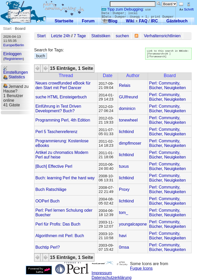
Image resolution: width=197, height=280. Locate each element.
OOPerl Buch (47, 201)
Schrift (186, 9)
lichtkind (126, 131)
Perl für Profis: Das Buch (57, 224)
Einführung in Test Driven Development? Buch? (58, 108)
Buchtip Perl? (47, 247)
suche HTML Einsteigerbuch (61, 97)
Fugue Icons (141, 268)
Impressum (102, 273)
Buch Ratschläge (50, 189)
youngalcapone (133, 224)
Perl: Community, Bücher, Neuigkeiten (167, 85)
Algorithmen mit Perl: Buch (59, 236)
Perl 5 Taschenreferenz (56, 131)
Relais (124, 85)
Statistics (14, 77)
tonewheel (128, 120)
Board (20, 28)
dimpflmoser (130, 143)
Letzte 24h (60, 36)
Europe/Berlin (13, 45)
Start (7, 28)
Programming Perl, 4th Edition (62, 120)
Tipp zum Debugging (122, 9)
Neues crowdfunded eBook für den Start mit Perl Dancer (63, 85)
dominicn (127, 108)
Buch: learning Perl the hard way (65, 178)
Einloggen (12, 54)
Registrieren (13, 59)
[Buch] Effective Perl (53, 166)
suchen (122, 36)
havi (122, 236)
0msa (124, 247)
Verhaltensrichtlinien (162, 36)
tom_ (123, 212)
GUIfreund (128, 97)
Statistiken (100, 36)
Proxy (124, 189)
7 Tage (80, 36)
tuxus (124, 166)
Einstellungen (15, 70)
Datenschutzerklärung (112, 277)
